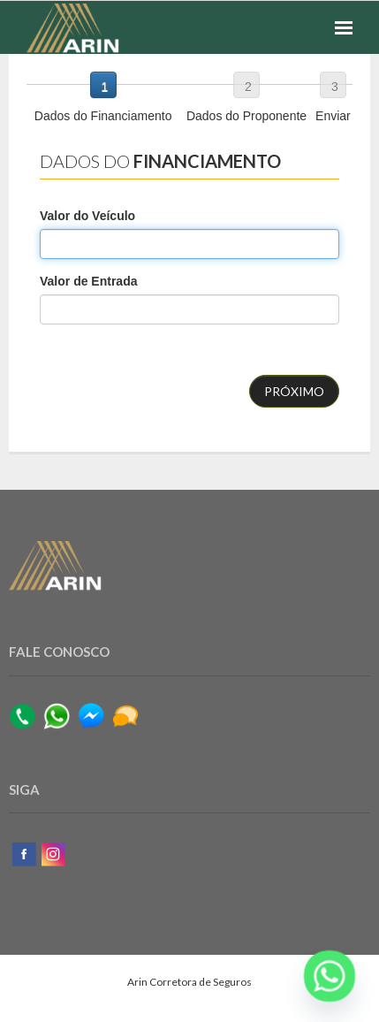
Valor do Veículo (87, 216)
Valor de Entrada (88, 281)
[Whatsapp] (329, 976)
